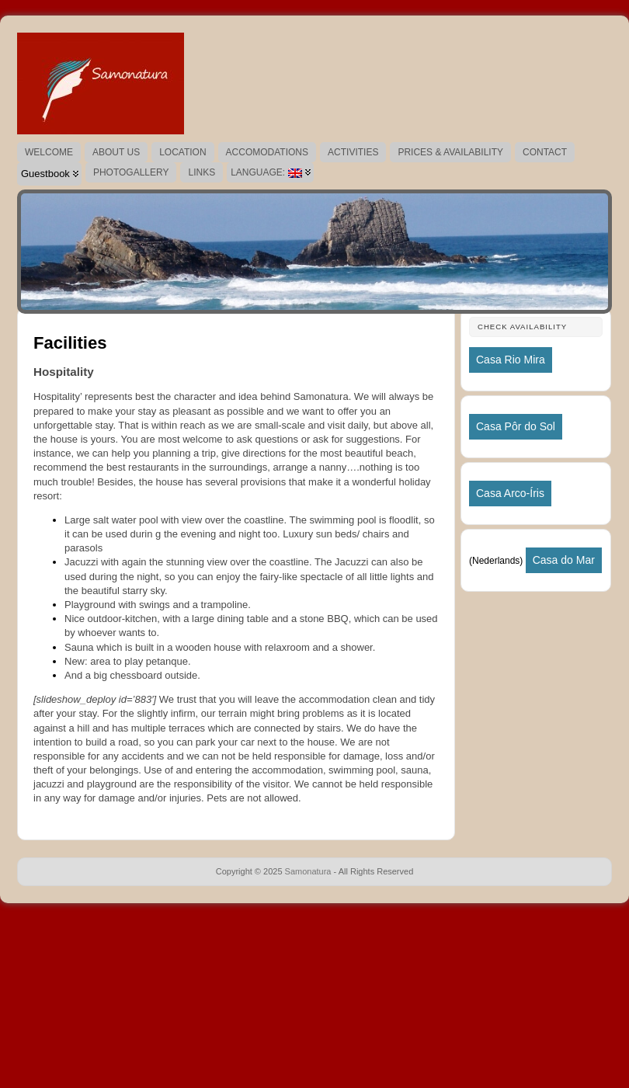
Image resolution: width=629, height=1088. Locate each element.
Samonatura (308, 871)
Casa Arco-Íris (510, 493)
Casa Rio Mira (510, 359)
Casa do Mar (564, 560)
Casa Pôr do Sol (515, 426)
